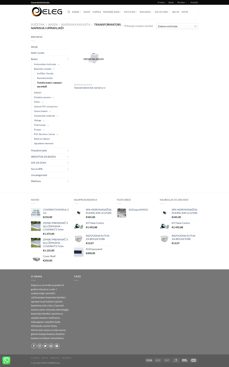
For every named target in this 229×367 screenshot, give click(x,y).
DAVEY (86, 12)
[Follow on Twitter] (45, 346)
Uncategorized (39, 175)
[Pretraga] (69, 12)
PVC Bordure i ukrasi (44, 134)
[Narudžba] (177, 26)
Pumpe (37, 129)
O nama (161, 2)
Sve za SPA (130, 12)
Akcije (175, 12)
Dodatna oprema (42, 97)
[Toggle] (68, 59)
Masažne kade (112, 12)
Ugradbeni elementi (43, 143)
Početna (38, 24)
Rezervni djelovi (42, 138)
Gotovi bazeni (41, 111)
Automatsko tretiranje (45, 64)
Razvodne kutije (45, 78)
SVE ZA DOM (162, 12)
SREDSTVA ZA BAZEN (43, 156)
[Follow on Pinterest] (56, 346)
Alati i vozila (37, 52)
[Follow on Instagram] (39, 346)
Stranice (182, 2)
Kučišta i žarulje (45, 73)
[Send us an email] (51, 346)
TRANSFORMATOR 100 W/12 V (90, 88)
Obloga (37, 120)
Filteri (37, 101)
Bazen (76, 12)
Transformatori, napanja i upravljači (49, 84)
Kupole (97, 12)
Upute (171, 2)
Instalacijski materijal (44, 115)
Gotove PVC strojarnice (46, 106)
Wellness (146, 12)
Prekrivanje (39, 125)
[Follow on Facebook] (34, 346)
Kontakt (194, 2)
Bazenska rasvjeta (76, 24)
